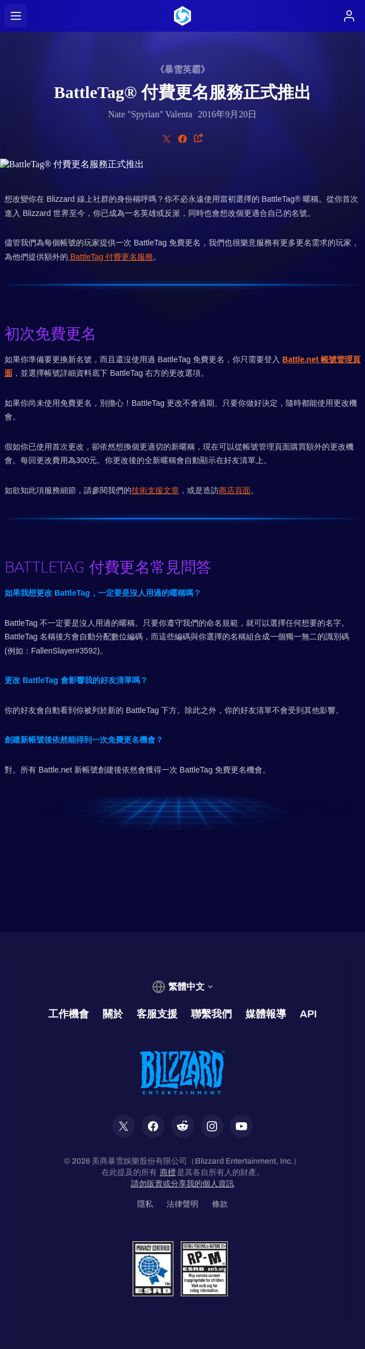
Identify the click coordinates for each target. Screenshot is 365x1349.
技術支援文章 (155, 490)
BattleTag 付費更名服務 (110, 256)
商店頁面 (235, 490)
